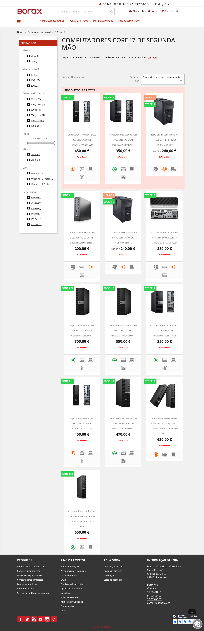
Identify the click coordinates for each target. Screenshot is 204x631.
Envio (63, 579)
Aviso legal (66, 593)
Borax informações (70, 566)
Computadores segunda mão (31, 566)
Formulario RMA (69, 575)
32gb (35, 85)
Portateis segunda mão (28, 570)
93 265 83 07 (142, 4)
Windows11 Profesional (42, 183)
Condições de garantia (72, 584)
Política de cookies (70, 597)
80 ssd (36, 98)
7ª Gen (36, 208)
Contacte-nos (67, 606)
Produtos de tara (25, 588)
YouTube (41, 619)
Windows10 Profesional (42, 178)
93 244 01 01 (109, 4)
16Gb (35, 80)
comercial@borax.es (158, 603)
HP (34, 61)
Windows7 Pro (40, 173)
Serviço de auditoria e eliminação (33, 593)
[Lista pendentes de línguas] (162, 4)
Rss (34, 619)
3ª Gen (36, 197)
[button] (19, 21)
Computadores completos (30, 579)
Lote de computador (130, 20)
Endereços (109, 575)
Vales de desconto (113, 579)
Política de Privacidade (72, 601)
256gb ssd (38, 104)
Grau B (36, 159)
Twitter (27, 619)
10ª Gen (36, 219)
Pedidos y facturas (113, 570)
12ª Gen (36, 224)
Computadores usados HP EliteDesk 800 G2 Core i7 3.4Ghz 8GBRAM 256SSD (82, 237)
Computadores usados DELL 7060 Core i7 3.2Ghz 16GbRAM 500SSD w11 (123, 139)
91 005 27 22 (125, 4)
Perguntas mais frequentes (74, 570)
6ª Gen (36, 202)
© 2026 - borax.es (102, 626)
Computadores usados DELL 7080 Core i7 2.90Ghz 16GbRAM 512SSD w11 (82, 139)
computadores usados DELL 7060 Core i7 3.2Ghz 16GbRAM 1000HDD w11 (123, 330)
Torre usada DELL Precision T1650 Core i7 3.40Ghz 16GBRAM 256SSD (164, 139)
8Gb (34, 74)
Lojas (63, 610)
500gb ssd (38, 115)
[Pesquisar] (87, 11)
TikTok (54, 619)
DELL (35, 55)
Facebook (20, 619)
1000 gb (37, 125)
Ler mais (152, 57)
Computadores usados (53, 20)
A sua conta (112, 560)
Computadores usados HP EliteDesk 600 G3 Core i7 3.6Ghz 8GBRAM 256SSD (164, 237)
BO (29, 11)
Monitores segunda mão (29, 575)
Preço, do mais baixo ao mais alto (162, 79)
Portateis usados (80, 20)
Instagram (47, 619)
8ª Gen (36, 213)
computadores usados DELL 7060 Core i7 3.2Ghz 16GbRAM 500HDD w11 (82, 330)
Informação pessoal (114, 566)
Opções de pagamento (72, 588)
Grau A (36, 154)
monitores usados (104, 20)
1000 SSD (37, 120)
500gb (36, 109)
